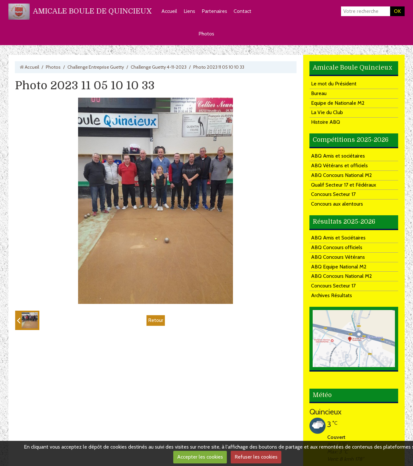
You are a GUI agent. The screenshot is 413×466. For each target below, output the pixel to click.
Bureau (319, 93)
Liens (189, 11)
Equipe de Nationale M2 (338, 103)
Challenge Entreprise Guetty (95, 67)
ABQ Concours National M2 (341, 175)
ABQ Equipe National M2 (339, 267)
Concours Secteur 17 (333, 194)
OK (397, 11)
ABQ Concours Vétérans (338, 257)
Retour (155, 320)
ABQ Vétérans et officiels (339, 165)
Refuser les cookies (256, 457)
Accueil (169, 11)
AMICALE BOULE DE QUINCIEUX (92, 11)
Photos (206, 34)
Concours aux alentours (337, 204)
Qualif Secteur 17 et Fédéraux (343, 185)
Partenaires (214, 11)
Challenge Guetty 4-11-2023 (158, 67)
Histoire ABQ (325, 122)
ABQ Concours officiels (336, 247)
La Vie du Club (327, 112)
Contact (242, 11)
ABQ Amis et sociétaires (338, 156)
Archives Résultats (331, 295)
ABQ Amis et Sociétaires (338, 238)
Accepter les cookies (200, 457)
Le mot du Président (334, 84)
